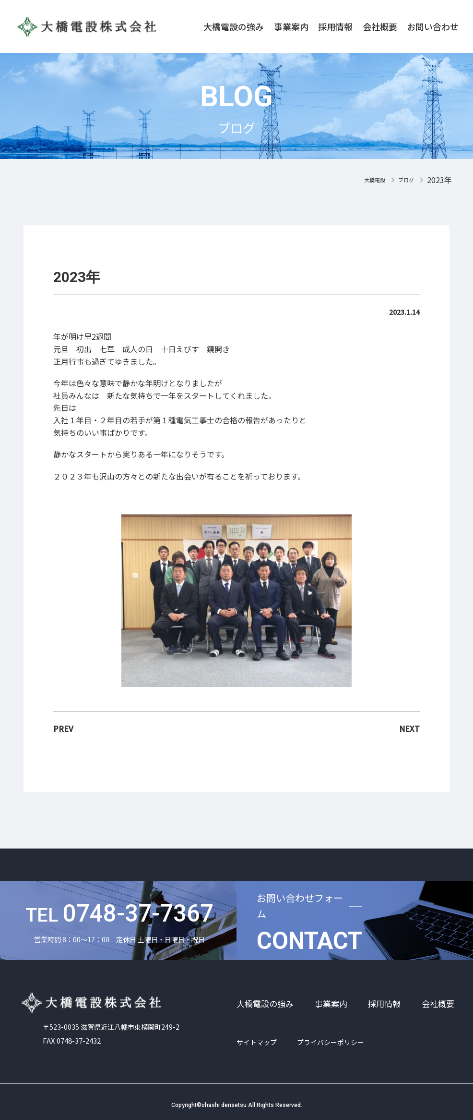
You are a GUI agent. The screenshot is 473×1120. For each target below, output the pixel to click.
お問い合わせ (433, 26)
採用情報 (335, 26)
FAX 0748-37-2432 (74, 1036)
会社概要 (380, 26)
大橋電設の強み (233, 26)
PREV (63, 728)
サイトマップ (256, 1042)
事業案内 (291, 26)
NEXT (409, 728)
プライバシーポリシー (330, 1042)
